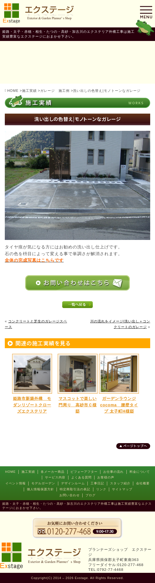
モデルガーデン (43, 483)
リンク (101, 489)
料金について (140, 471)
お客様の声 (105, 477)
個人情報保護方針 (40, 489)
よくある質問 (81, 477)
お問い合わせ (69, 495)
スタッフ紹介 (120, 483)
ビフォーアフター (84, 471)
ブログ (90, 495)
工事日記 (97, 483)
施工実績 (28, 471)
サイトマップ (122, 489)
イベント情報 (15, 483)
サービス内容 (55, 477)
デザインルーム (73, 483)
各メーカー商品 (52, 471)
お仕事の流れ (113, 471)
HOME (10, 471)
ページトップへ (135, 446)
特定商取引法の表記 (75, 489)
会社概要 (143, 483)
